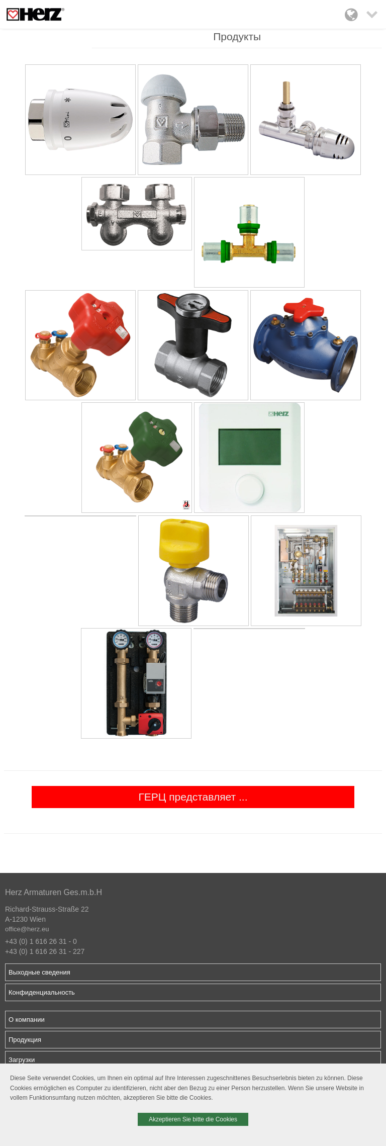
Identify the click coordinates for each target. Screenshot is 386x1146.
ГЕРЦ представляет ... (192, 797)
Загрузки (22, 1060)
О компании (27, 1019)
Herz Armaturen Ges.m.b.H (53, 892)
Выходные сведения (39, 972)
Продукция (25, 1039)
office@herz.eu (27, 929)
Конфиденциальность (42, 992)
